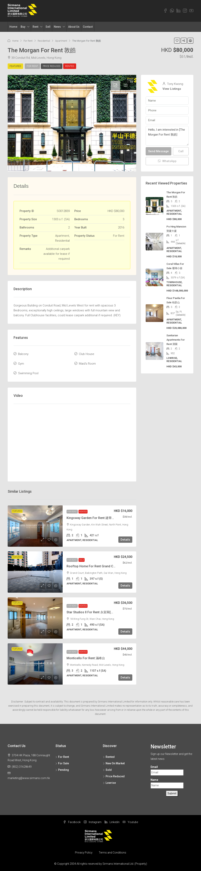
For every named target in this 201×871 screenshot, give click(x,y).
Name (154, 779)
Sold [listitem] (107, 769)
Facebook (72, 822)
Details (125, 539)
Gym (21, 363)
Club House (86, 354)
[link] (35, 526)
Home (13, 26)
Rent (35, 26)
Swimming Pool (28, 373)
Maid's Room (87, 363)
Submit (171, 793)
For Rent (28, 40)
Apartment (61, 40)
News (57, 26)
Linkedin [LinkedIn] (112, 822)
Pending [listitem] (62, 769)
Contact (88, 26)
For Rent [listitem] (62, 756)
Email (154, 766)
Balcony (23, 354)
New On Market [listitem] (114, 763)
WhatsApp (167, 161)
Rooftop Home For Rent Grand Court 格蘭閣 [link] (98, 566)
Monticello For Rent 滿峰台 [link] (86, 658)
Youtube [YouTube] (130, 822)
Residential (44, 40)
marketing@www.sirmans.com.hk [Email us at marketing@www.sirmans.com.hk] (29, 778)
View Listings (172, 89)
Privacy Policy (83, 852)
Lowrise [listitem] (109, 782)
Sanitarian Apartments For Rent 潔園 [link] (175, 340)
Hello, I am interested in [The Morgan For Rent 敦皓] (167, 136)
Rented (69, 66)
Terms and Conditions (112, 852)
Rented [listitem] (109, 756)
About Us (73, 26)
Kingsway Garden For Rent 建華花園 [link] (92, 518)
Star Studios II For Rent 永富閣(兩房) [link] (92, 612)
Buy (23, 26)
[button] (177, 41)
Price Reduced (51, 66)
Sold (81, 560)
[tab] (115, 85)
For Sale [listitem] (62, 763)
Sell (48, 26)
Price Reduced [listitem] (114, 776)
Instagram (92, 822)
